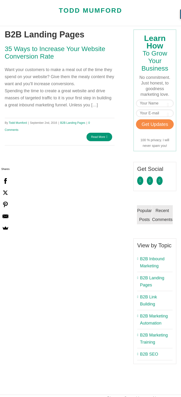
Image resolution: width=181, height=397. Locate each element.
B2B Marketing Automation (154, 319)
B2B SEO (149, 354)
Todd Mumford (90, 10)
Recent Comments (162, 215)
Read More (98, 137)
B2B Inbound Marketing (152, 262)
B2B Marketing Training (154, 339)
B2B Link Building (148, 300)
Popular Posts (144, 215)
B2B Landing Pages (72, 122)
